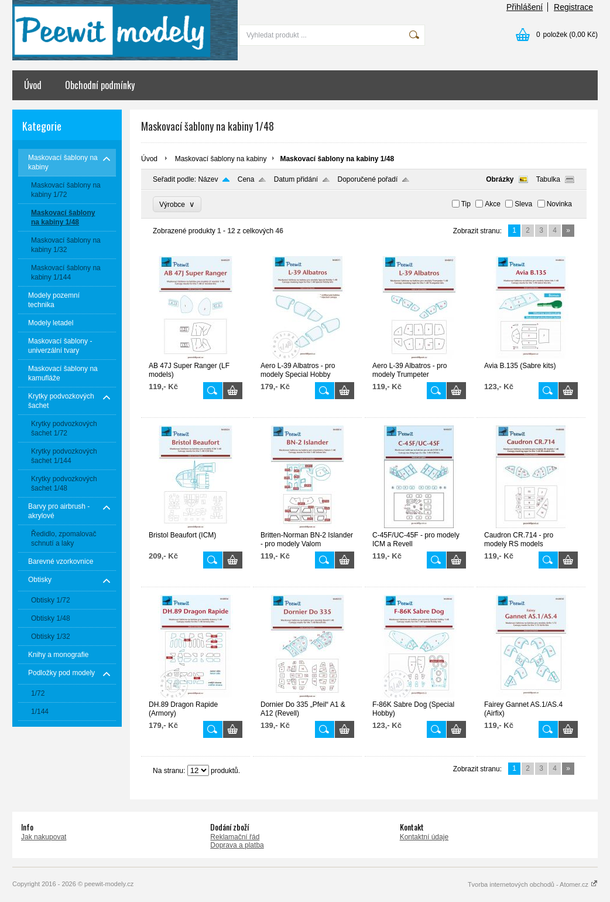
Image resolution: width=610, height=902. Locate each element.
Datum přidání (296, 179)
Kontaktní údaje (424, 837)
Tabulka (548, 179)
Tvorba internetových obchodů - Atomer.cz (533, 884)
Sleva (523, 204)
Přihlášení (524, 7)
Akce (493, 204)
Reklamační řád (234, 837)
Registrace (573, 7)
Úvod (33, 85)
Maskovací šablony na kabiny (221, 159)
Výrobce (177, 204)
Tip (466, 204)
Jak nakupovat (43, 837)
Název (208, 179)
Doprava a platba (236, 845)
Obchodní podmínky (100, 85)
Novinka (559, 204)
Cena (246, 179)
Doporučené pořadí (368, 179)
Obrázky (499, 179)
